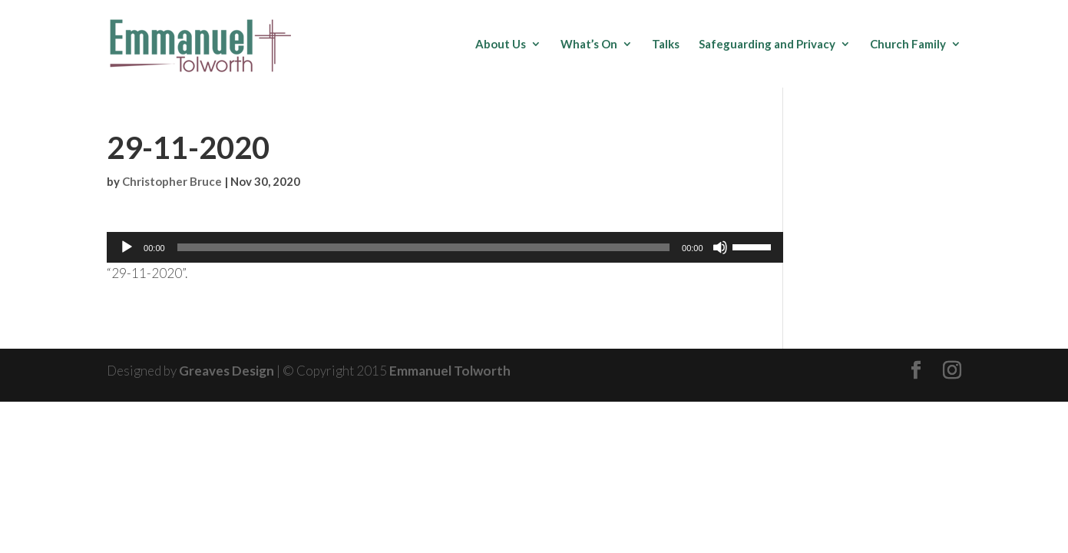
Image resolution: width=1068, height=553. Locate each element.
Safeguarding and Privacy (767, 44)
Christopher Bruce (172, 181)
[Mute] (720, 247)
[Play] (126, 247)
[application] (445, 247)
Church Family (908, 44)
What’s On (588, 44)
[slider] (423, 247)
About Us (500, 44)
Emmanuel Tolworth (450, 371)
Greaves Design (226, 371)
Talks (665, 44)
